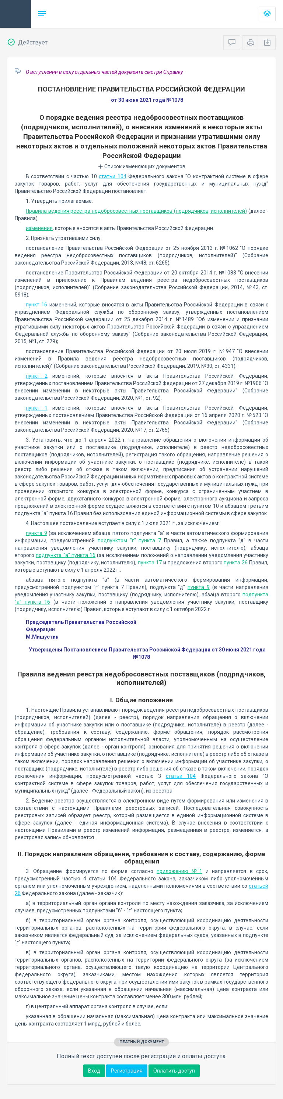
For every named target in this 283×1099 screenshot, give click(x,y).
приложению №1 (179, 871)
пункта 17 (150, 562)
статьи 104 (112, 176)
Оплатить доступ (174, 1071)
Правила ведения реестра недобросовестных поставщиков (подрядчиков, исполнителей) (136, 211)
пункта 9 (36, 533)
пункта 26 (236, 562)
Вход (94, 1071)
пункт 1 (37, 408)
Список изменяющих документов (141, 166)
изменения (39, 228)
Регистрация (127, 1071)
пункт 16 (36, 305)
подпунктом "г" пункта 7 (129, 540)
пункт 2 (37, 376)
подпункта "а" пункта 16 (65, 555)
